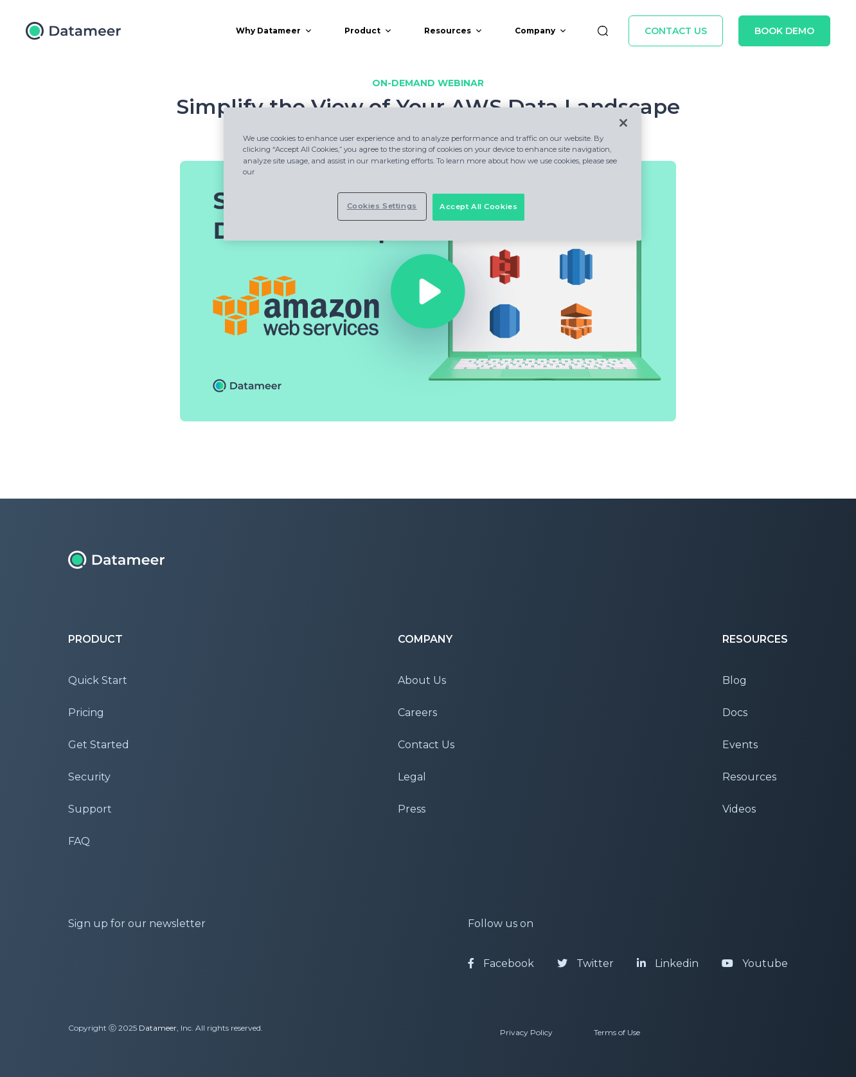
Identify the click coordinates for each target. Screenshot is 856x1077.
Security (89, 777)
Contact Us (676, 31)
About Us (422, 680)
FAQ (79, 841)
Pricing (86, 712)
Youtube (755, 963)
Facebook (501, 963)
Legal (412, 777)
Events (740, 745)
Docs (734, 712)
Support (90, 809)
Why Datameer (274, 30)
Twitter (585, 963)
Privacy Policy (526, 1032)
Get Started (98, 745)
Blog (734, 680)
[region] (432, 173)
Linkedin (668, 963)
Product (368, 30)
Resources (453, 30)
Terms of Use (617, 1032)
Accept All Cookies (478, 206)
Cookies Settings (382, 205)
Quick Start (97, 680)
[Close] (623, 123)
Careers (417, 712)
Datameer (158, 1028)
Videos (739, 809)
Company (541, 30)
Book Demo (784, 31)
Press (411, 809)
